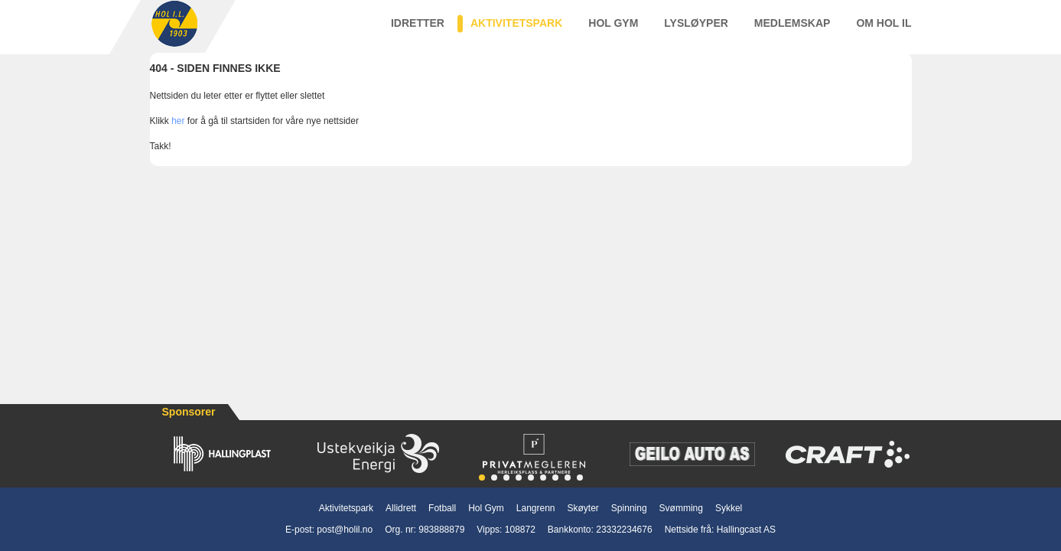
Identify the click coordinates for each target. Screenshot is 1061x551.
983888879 (441, 529)
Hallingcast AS (746, 529)
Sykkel (728, 508)
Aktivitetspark (516, 30)
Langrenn (535, 508)
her (177, 135)
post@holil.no (345, 529)
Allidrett (401, 508)
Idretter (417, 30)
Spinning (629, 508)
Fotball (442, 508)
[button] (482, 477)
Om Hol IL (883, 30)
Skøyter (583, 508)
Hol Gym (613, 30)
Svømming (681, 508)
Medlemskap (792, 30)
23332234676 (624, 529)
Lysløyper (696, 30)
